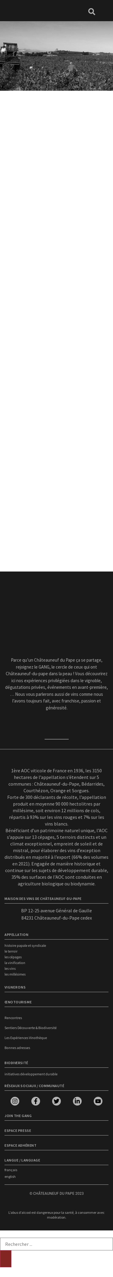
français (11, 1170)
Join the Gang (18, 1115)
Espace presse (18, 1130)
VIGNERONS (15, 987)
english (10, 1176)
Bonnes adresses (17, 1048)
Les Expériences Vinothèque (26, 1038)
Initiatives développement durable (31, 1074)
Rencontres (13, 1018)
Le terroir (11, 951)
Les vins (10, 968)
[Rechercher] (5, 1258)
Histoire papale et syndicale (25, 945)
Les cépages (13, 957)
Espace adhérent (20, 1145)
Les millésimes (15, 974)
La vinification (15, 963)
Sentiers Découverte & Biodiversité (31, 1028)
